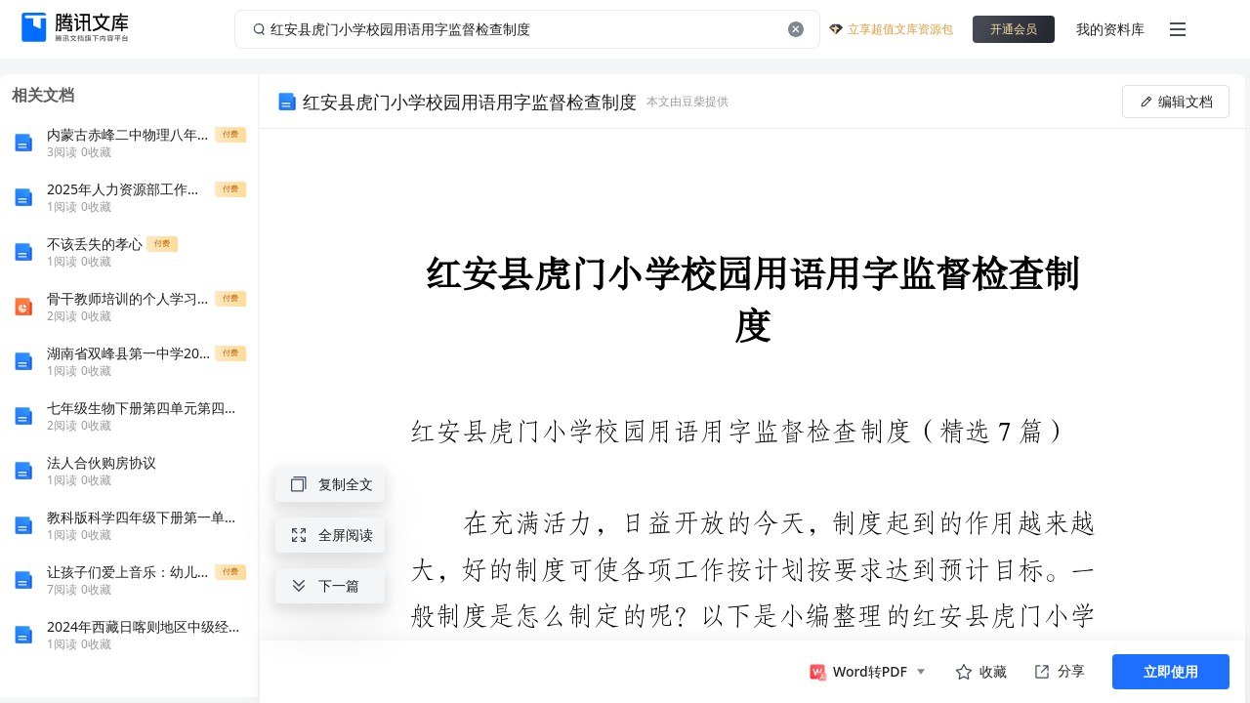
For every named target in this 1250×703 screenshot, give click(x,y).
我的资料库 (1110, 29)
